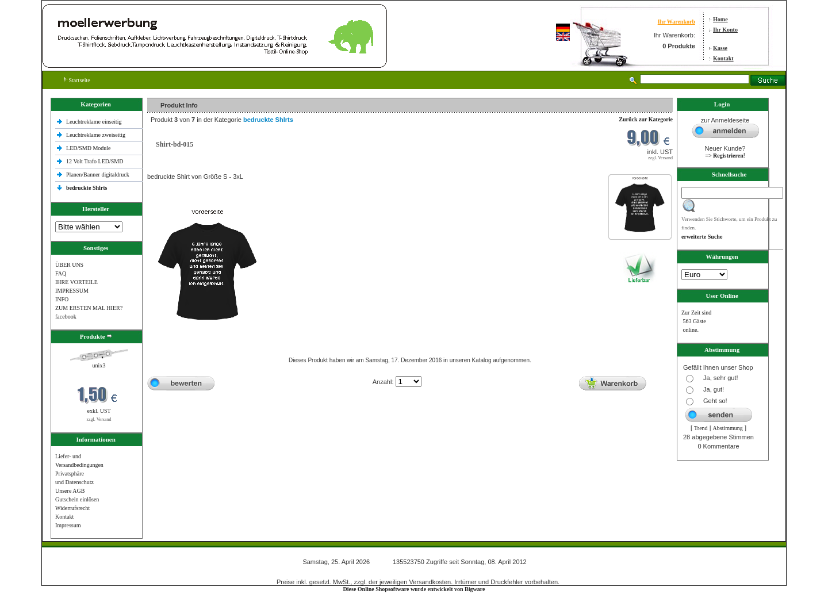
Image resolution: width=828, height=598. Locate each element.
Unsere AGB (70, 491)
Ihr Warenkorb (676, 21)
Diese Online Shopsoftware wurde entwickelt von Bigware (414, 589)
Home (720, 19)
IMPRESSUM (72, 291)
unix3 (99, 365)
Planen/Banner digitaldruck (97, 174)
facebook (65, 316)
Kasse (720, 48)
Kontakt (723, 58)
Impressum (67, 525)
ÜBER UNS (69, 265)
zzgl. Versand (99, 419)
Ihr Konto (725, 29)
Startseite (77, 80)
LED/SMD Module (88, 148)
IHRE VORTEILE (76, 282)
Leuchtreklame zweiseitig (96, 135)
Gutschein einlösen (77, 499)
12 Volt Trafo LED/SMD (94, 161)
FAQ (60, 273)
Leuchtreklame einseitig (94, 121)
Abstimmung (728, 428)
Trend (701, 428)
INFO (61, 299)
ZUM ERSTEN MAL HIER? (88, 308)
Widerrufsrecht (72, 508)
